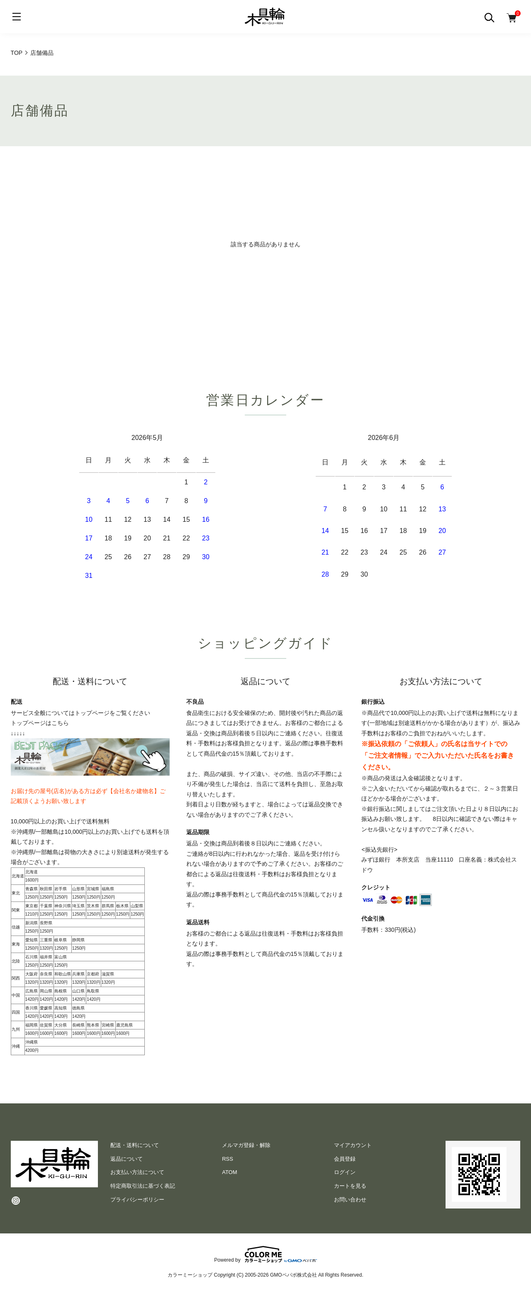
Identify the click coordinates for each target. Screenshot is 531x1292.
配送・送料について (134, 1145)
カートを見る (350, 1186)
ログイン (345, 1172)
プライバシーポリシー (137, 1199)
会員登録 (345, 1159)
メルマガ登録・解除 (246, 1145)
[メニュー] (16, 16)
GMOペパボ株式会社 (293, 1275)
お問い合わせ (350, 1199)
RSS (227, 1159)
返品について (126, 1159)
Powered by (265, 1254)
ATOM (229, 1172)
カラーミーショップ (190, 1275)
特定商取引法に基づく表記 (142, 1186)
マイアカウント (353, 1145)
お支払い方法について (137, 1172)
